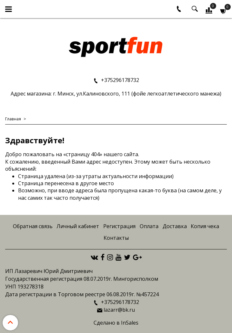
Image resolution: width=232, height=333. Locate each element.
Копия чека (205, 226)
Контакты (116, 237)
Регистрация (119, 226)
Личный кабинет (77, 226)
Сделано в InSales (116, 322)
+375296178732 (119, 80)
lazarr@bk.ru (119, 309)
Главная (13, 119)
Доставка (175, 226)
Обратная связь (33, 226)
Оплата (149, 226)
